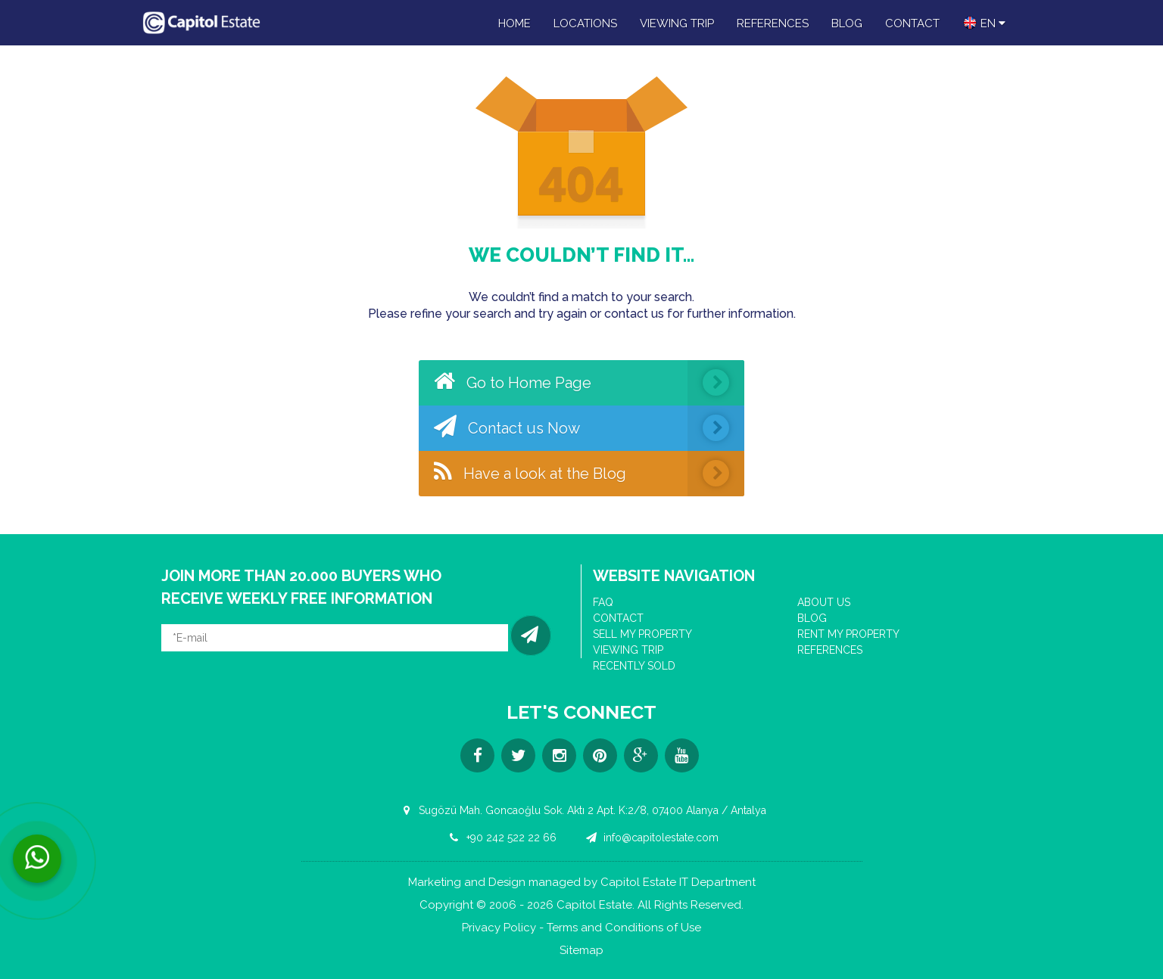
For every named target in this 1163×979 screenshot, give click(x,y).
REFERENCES (773, 23)
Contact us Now (589, 428)
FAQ (603, 602)
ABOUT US (823, 602)
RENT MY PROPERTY (848, 634)
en (984, 22)
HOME (514, 23)
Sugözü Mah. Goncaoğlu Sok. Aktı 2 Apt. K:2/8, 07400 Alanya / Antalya (581, 810)
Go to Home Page (589, 383)
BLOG (846, 23)
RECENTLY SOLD (634, 666)
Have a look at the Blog (589, 473)
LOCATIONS (585, 23)
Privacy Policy (499, 928)
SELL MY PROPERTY (642, 634)
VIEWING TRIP (677, 23)
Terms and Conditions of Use (624, 928)
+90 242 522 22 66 (500, 837)
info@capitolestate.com (650, 837)
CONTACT (912, 23)
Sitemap (581, 950)
